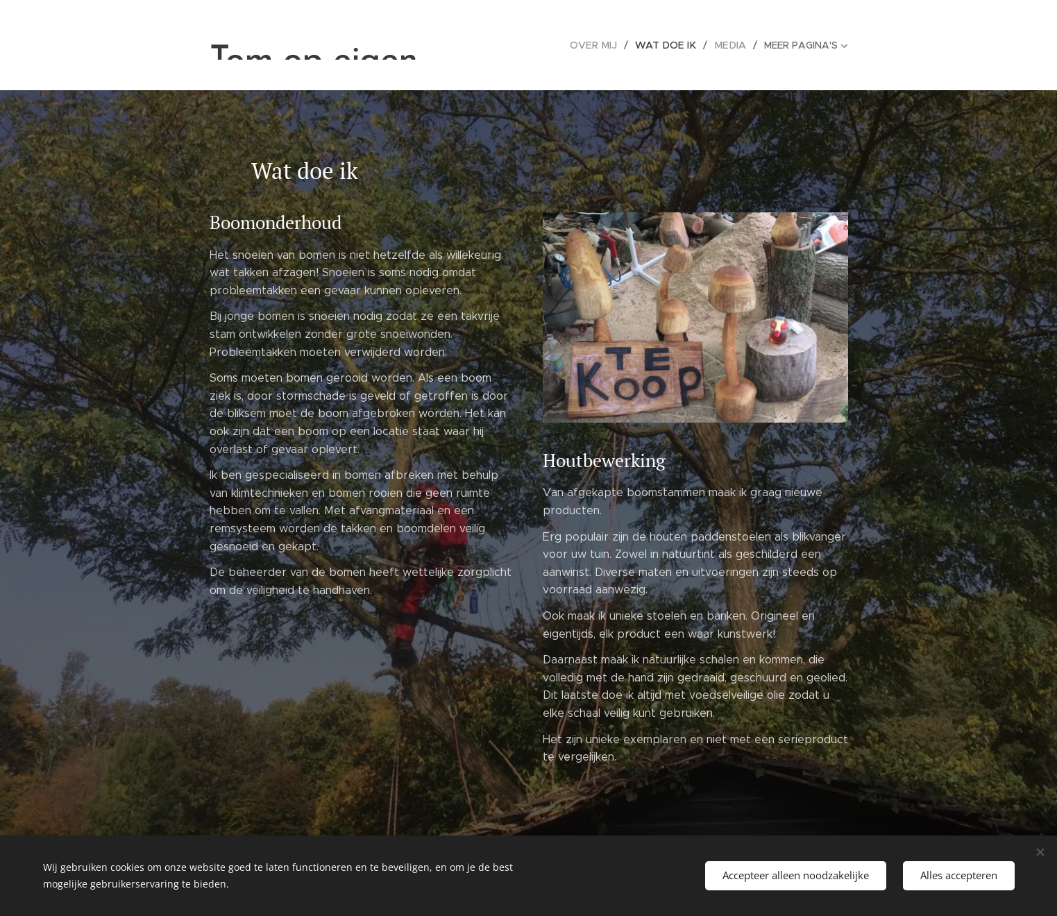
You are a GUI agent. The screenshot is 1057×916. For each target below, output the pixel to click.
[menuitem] (603, 45)
